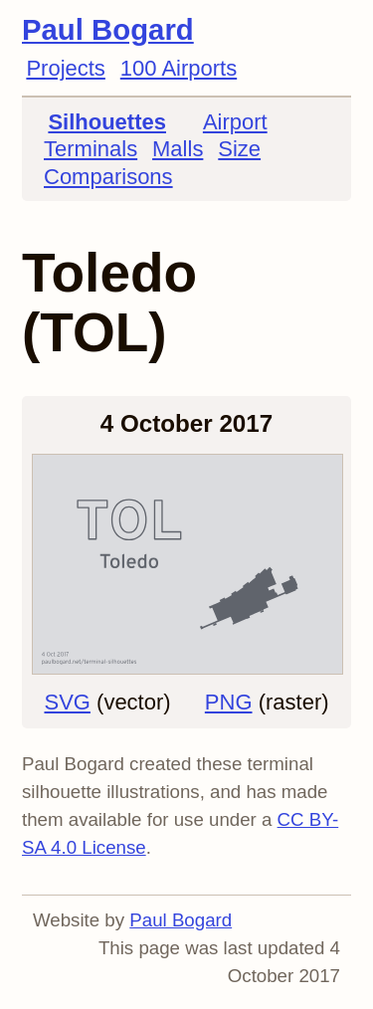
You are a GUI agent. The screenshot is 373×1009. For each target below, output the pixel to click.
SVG (67, 702)
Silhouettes (107, 121)
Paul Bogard (108, 29)
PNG (229, 702)
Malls (177, 148)
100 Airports (178, 68)
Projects (65, 68)
